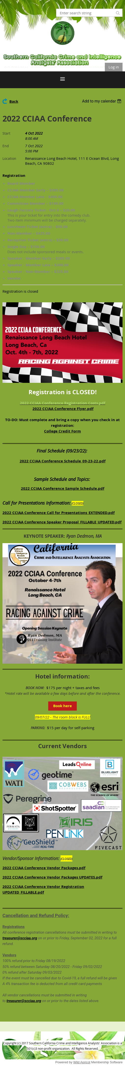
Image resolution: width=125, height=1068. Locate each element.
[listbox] (102, 101)
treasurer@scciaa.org (19, 938)
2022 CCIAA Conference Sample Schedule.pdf (62, 488)
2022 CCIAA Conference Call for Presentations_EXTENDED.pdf (58, 512)
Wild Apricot (81, 1062)
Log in (114, 66)
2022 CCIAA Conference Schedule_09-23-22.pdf (63, 461)
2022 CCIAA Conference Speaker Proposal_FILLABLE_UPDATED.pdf (62, 522)
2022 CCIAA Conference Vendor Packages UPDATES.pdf (52, 877)
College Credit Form (62, 431)
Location (9, 158)
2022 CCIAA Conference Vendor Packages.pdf (43, 867)
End (5, 146)
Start (6, 133)
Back (13, 101)
